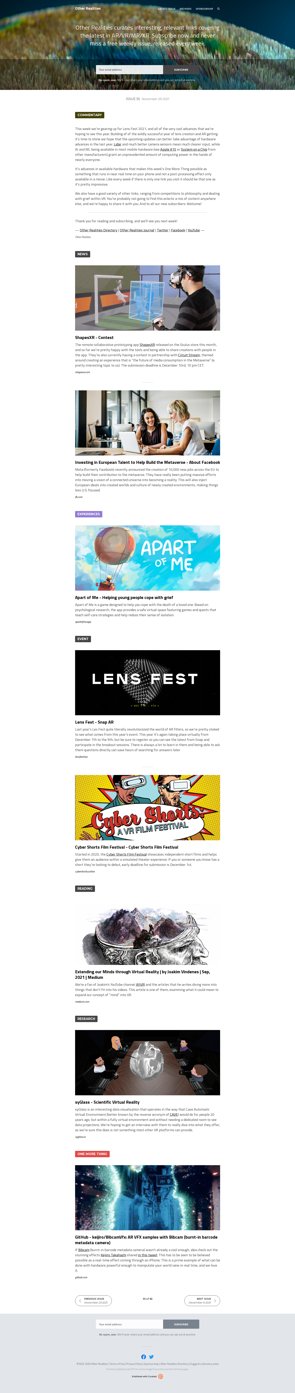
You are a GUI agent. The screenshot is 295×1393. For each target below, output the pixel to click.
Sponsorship (204, 9)
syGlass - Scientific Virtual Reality (107, 1102)
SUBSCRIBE (181, 69)
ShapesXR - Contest (94, 337)
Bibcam (83, 1249)
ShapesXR (147, 344)
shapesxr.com (82, 372)
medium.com (82, 1001)
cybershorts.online (85, 871)
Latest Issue (166, 9)
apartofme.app (83, 622)
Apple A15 (168, 149)
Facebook (178, 230)
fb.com (78, 497)
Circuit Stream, (189, 355)
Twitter (162, 230)
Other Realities (88, 8)
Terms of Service (176, 1369)
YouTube (194, 230)
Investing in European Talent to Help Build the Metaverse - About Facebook (147, 462)
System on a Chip (194, 149)
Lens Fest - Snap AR (94, 722)
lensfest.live (81, 757)
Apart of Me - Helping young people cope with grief (124, 597)
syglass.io (80, 1137)
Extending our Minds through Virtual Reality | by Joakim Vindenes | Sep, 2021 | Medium (142, 974)
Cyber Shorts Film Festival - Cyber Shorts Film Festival (126, 847)
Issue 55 (147, 99)
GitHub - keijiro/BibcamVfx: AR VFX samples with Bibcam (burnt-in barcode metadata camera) (146, 1240)
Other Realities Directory (98, 230)
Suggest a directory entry (204, 1364)
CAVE (174, 1114)
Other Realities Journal (137, 230)
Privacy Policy (134, 1364)
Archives (186, 9)
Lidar (117, 144)
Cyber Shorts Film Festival (126, 854)
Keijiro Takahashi (113, 1255)
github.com (81, 1277)
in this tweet (147, 1255)
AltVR (140, 984)
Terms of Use (117, 1364)
